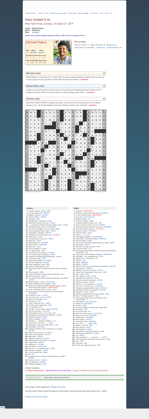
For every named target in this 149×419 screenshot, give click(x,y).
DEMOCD (56, 235)
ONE (100, 223)
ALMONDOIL (100, 229)
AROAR (112, 243)
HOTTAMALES (91, 301)
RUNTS (87, 245)
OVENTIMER (51, 227)
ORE (95, 323)
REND (41, 272)
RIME (92, 221)
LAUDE (44, 295)
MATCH (47, 334)
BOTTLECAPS (90, 217)
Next (46, 13)
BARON (46, 213)
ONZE (87, 274)
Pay (111, 13)
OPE (47, 266)
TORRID (85, 264)
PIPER (52, 348)
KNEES (49, 332)
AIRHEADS (89, 317)
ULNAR (52, 223)
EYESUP (46, 338)
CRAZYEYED (50, 282)
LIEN (56, 325)
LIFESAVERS (80, 300)
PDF (102, 13)
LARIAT (40, 237)
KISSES (100, 280)
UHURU (65, 225)
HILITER (88, 319)
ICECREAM (93, 315)
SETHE (58, 315)
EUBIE (89, 241)
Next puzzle (42, 397)
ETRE (105, 337)
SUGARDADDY (97, 237)
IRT (96, 258)
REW (43, 251)
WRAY (105, 272)
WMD (49, 211)
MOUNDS (84, 262)
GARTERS (44, 243)
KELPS (43, 276)
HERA (54, 289)
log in (50, 377)
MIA (54, 313)
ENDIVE (40, 336)
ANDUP (58, 256)
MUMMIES (107, 227)
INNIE (102, 331)
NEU (90, 325)
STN (43, 258)
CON (84, 260)
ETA (40, 307)
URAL (31, 270)
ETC (90, 249)
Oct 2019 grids (72, 13)
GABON (53, 231)
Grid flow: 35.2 (100, 47)
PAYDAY (100, 270)
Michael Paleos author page (58, 13)
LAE (86, 252)
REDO (44, 249)
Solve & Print (94, 13)
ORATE (45, 350)
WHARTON (103, 239)
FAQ (106, 13)
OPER (94, 276)
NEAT (99, 247)
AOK (85, 343)
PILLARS (32, 330)
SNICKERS (92, 231)
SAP (45, 299)
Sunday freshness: (113, 47)
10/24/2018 (33, 52)
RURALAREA (41, 346)
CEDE (39, 247)
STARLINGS (33, 293)
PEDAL (51, 239)
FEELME (54, 309)
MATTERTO (98, 313)
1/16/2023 (41, 52)
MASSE (44, 215)
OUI (89, 311)
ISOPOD (46, 262)
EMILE (45, 352)
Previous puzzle (31, 397)
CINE (107, 294)
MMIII (58, 229)
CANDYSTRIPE (52, 287)
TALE (82, 341)
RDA (48, 264)
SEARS (31, 358)
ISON (51, 323)
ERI (88, 235)
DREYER (112, 266)
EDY (62, 274)
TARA (97, 296)
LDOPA (96, 333)
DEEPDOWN (96, 215)
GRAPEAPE (107, 254)
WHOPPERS (88, 211)
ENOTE (40, 342)
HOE (38, 219)
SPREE (82, 335)
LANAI (31, 280)
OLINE (49, 221)
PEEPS (89, 329)
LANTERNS (99, 286)
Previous (40, 13)
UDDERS (89, 268)
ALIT (88, 219)
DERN (48, 303)
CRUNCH (102, 290)
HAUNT (44, 319)
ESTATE (92, 282)
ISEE (54, 284)
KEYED (44, 360)
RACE (101, 256)
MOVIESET (104, 213)
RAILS (45, 317)
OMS (44, 364)
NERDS (102, 225)
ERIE (108, 339)
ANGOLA (104, 288)
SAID (89, 233)
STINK (39, 241)
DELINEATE (88, 303)
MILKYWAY (103, 307)
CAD (85, 309)
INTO (39, 301)
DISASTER (41, 327)
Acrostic (85, 13)
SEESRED (92, 321)
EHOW (91, 292)
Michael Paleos (36, 42)
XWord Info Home (30, 13)
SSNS (84, 305)
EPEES (42, 362)
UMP (98, 345)
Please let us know (58, 387)
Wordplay (35, 32)
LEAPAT (99, 284)
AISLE (96, 278)
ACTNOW (47, 260)
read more (84, 79)
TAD (32, 354)
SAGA (88, 327)
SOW (50, 305)
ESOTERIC (43, 245)
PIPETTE (48, 233)
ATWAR (41, 344)
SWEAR (43, 217)
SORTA (53, 254)
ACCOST (46, 311)
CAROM (51, 252)
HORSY (48, 297)
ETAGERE (52, 340)
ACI (54, 321)
